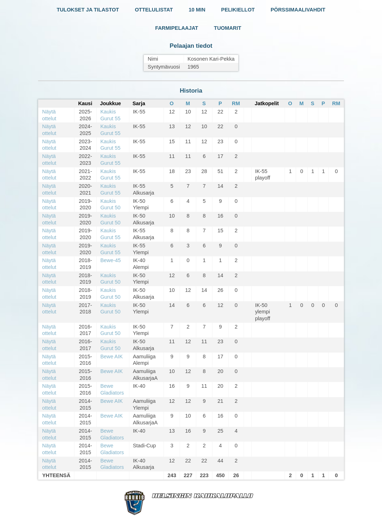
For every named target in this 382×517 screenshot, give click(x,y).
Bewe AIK (111, 356)
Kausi (85, 103)
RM (236, 103)
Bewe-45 (110, 260)
